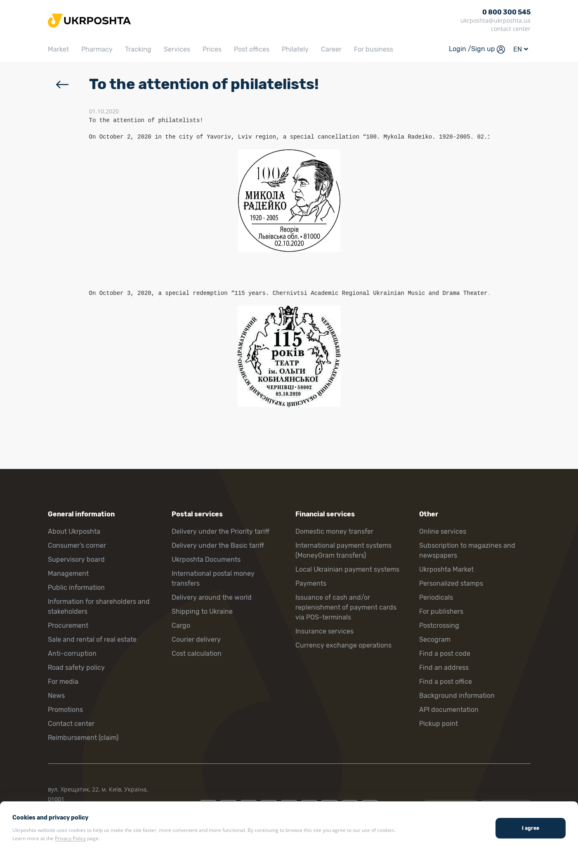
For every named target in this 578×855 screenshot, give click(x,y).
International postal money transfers (213, 578)
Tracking (138, 49)
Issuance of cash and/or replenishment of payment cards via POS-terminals (345, 607)
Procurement (68, 625)
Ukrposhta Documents (206, 559)
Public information (76, 587)
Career (331, 49)
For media (63, 681)
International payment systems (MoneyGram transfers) (343, 550)
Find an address (444, 667)
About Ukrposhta (74, 531)
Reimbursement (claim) (83, 738)
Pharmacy (97, 49)
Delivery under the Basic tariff (218, 545)
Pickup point (438, 724)
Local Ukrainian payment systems (347, 569)
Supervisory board (76, 559)
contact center (511, 29)
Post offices (251, 49)
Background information (457, 696)
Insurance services (324, 631)
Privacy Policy (70, 838)
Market (58, 49)
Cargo (181, 625)
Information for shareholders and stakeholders (99, 606)
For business (373, 49)
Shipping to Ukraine (202, 611)
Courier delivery (196, 639)
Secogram (435, 639)
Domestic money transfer (334, 531)
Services (177, 49)
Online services (442, 531)
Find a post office (445, 681)
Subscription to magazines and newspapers (467, 550)
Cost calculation (197, 653)
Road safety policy (76, 667)
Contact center (71, 724)
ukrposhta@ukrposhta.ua (495, 20)
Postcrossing (439, 625)
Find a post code (444, 653)
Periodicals (436, 597)
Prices (212, 49)
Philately (295, 49)
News (56, 696)
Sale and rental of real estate (92, 639)
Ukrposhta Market (446, 569)
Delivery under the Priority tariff (220, 531)
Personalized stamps (451, 583)
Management (68, 573)
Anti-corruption (72, 653)
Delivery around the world (212, 597)
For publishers (441, 611)
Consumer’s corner (77, 545)
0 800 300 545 (506, 12)
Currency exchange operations (343, 645)
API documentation (449, 710)
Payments (310, 583)
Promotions (65, 710)
